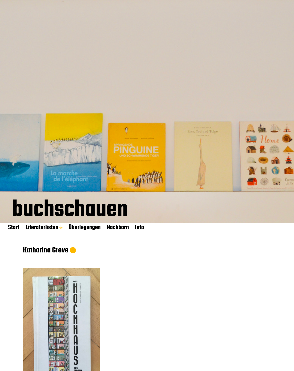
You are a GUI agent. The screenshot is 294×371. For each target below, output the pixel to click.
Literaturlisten (42, 227)
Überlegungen (85, 227)
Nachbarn (118, 227)
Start (13, 227)
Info (139, 227)
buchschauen (70, 211)
